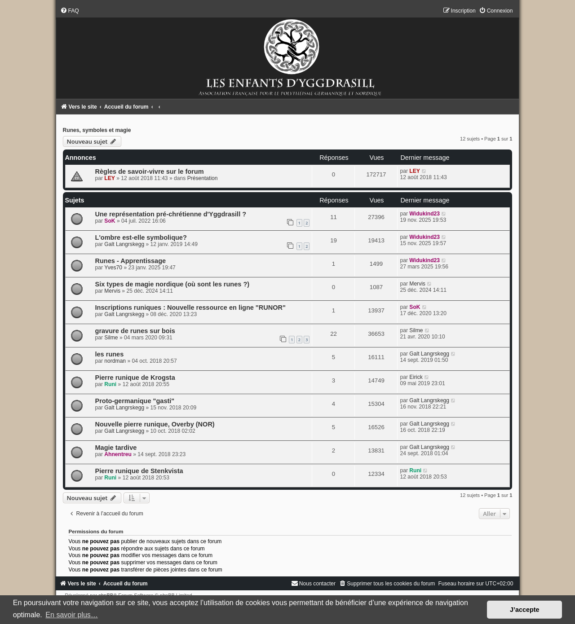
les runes (109, 354)
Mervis (112, 291)
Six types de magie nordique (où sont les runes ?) (172, 284)
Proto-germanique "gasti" (135, 400)
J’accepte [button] (525, 609)
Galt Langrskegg (124, 244)
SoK (109, 221)
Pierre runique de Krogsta (135, 377)
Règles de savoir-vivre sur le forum (149, 171)
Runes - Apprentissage (130, 260)
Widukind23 (424, 214)
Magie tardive (116, 447)
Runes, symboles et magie (97, 130)
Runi (110, 384)
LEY (109, 178)
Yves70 (113, 267)
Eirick (416, 377)
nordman (115, 361)
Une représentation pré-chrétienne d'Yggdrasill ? (171, 214)
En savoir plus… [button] (71, 615)
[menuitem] (69, 11)
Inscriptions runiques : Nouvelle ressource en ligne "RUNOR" (190, 307)
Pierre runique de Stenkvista (139, 471)
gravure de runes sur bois (135, 330)
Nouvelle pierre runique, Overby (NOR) (155, 424)
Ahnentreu (117, 454)
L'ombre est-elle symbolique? (141, 237)
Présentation (202, 178)
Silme (111, 337)
